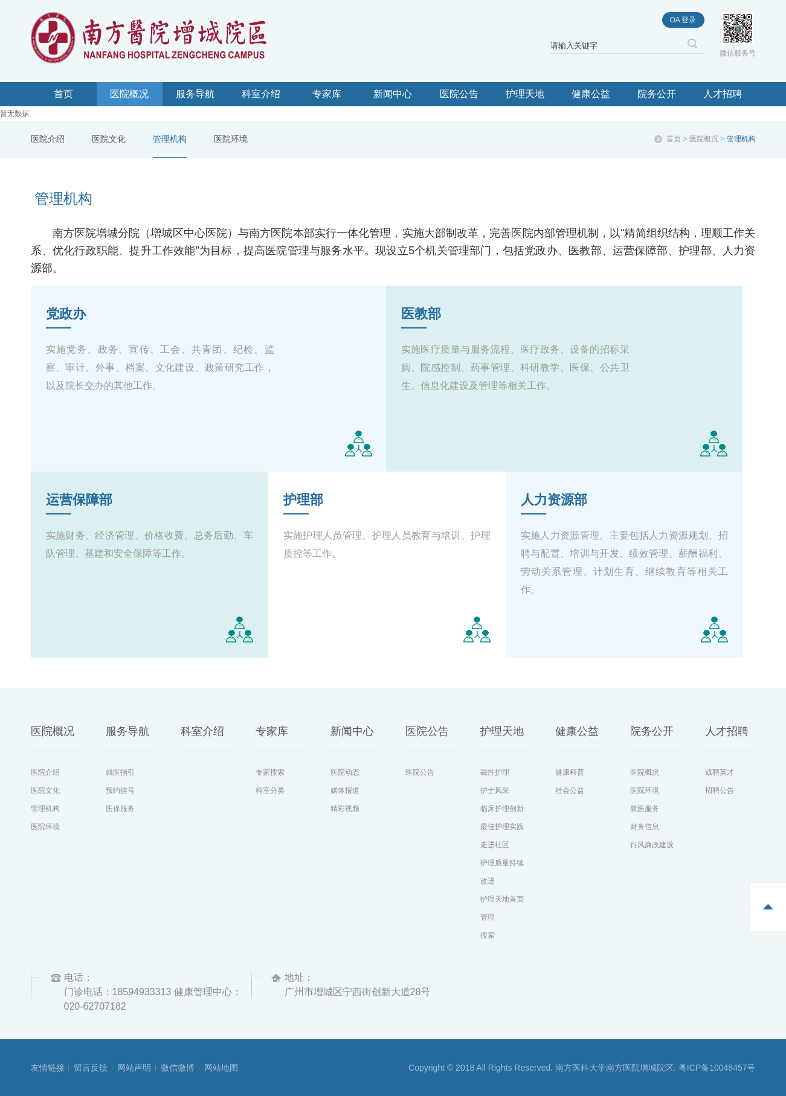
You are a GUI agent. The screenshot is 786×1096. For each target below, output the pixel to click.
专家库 (326, 94)
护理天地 (525, 94)
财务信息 (644, 826)
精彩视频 (344, 808)
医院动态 (344, 772)
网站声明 (134, 1067)
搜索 (487, 935)
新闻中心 (392, 94)
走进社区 (494, 845)
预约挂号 (120, 790)
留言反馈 (91, 1067)
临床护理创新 (502, 808)
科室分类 (270, 790)
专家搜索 (270, 772)
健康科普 (569, 772)
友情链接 (48, 1067)
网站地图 (221, 1067)
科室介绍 (261, 94)
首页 (63, 94)
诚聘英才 (719, 772)
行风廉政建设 (652, 845)
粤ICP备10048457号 (717, 1067)
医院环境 (231, 139)
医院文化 (109, 139)
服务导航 (195, 94)
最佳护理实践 (502, 826)
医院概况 (129, 94)
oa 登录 (682, 20)
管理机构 (170, 139)
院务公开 (656, 94)
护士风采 (494, 790)
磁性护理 (494, 772)
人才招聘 (722, 94)
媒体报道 (344, 790)
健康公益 (591, 94)
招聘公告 (719, 790)
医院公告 (459, 94)
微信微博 (178, 1067)
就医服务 (644, 808)
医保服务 (120, 808)
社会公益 (569, 790)
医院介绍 (48, 139)
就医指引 (120, 772)
